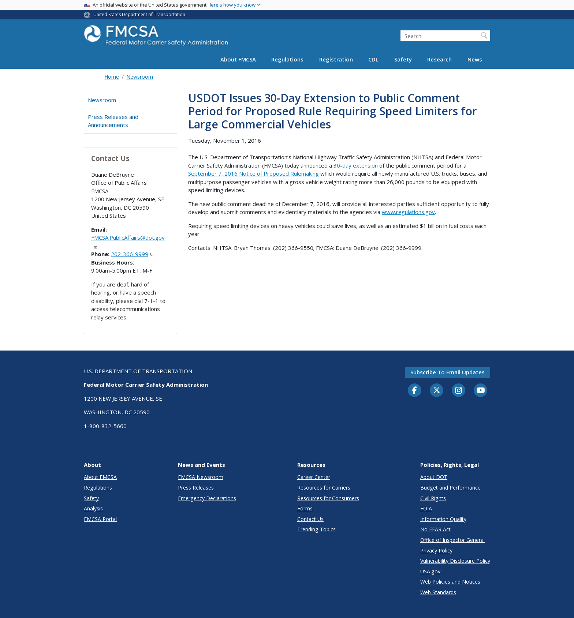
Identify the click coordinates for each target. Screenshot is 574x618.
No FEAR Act (435, 529)
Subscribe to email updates (447, 372)
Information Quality (443, 519)
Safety (403, 59)
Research (439, 59)
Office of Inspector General (452, 539)
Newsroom (139, 76)
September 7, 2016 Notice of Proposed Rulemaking (253, 173)
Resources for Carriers (323, 487)
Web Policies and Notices (450, 581)
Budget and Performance (450, 487)
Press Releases (196, 487)
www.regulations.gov (408, 212)
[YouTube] (481, 390)
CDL (373, 59)
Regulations (287, 59)
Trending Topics (316, 529)
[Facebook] (415, 390)
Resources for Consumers (328, 498)
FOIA (426, 508)
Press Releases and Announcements (113, 121)
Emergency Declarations (207, 498)
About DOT (433, 476)
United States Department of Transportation (139, 14)
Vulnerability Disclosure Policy (455, 560)
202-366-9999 (132, 254)
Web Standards (438, 592)
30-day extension (355, 165)
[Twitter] (437, 390)
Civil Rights (433, 498)
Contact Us (310, 519)
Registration (336, 59)
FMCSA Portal (100, 519)
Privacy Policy (436, 550)
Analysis (93, 508)
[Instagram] (459, 391)
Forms (305, 508)
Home (111, 76)
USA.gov (430, 571)
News (474, 59)
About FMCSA (238, 59)
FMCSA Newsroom (200, 476)
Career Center (313, 476)
